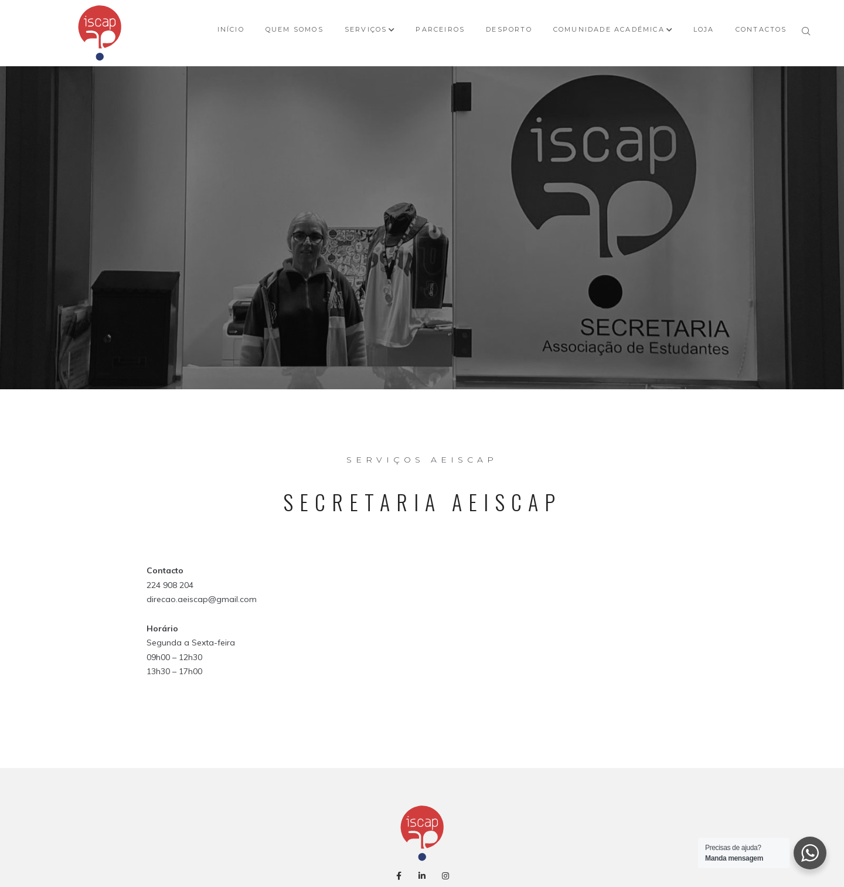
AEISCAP (422, 440)
